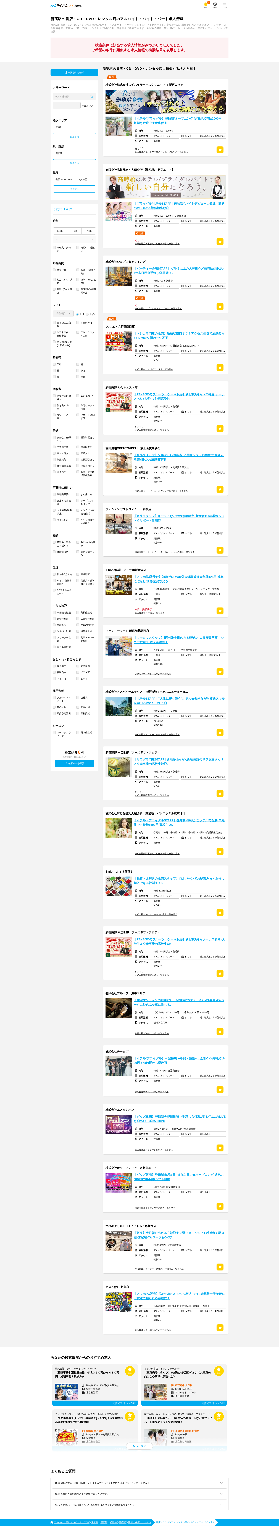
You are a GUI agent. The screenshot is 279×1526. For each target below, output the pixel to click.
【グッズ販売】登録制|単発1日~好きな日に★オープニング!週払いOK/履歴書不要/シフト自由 (179, 1177)
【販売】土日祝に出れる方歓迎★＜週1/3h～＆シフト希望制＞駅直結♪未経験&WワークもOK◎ (179, 1235)
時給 (60, 231)
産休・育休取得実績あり (87, 474)
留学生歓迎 (86, 631)
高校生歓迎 (86, 612)
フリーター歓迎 (64, 639)
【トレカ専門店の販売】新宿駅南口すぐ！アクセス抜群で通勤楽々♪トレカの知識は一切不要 (179, 336)
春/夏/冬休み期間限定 (88, 291)
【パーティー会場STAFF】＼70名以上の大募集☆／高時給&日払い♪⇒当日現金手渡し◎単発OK (179, 271)
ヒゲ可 (84, 678)
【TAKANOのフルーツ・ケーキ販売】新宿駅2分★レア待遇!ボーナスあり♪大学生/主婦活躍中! (179, 397)
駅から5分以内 (64, 574)
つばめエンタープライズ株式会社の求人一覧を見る (159, 1269)
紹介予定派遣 (64, 713)
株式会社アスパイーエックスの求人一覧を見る (157, 734)
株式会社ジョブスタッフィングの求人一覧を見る (158, 308)
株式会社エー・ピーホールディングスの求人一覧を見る (161, 491)
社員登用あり (87, 465)
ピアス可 (85, 672)
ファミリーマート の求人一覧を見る (153, 673)
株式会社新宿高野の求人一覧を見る (152, 430)
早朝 (59, 364)
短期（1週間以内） (88, 272)
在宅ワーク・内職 (87, 407)
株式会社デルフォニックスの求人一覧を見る (156, 914)
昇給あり (85, 453)
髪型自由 (85, 666)
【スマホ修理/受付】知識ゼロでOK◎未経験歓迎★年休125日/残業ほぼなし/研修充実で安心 (178, 579)
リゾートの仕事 (64, 417)
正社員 (84, 697)
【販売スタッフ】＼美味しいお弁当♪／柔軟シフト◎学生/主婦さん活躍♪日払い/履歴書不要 (179, 457)
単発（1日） (63, 270)
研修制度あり (87, 437)
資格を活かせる (87, 554)
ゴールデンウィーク (64, 734)
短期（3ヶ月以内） (88, 281)
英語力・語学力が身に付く (87, 582)
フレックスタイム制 (87, 334)
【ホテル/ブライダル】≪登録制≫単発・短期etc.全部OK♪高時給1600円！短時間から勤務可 (179, 1061)
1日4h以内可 (87, 395)
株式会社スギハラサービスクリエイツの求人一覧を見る (161, 152)
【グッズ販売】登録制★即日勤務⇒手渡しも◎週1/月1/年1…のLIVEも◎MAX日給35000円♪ (180, 1119)
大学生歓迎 (63, 618)
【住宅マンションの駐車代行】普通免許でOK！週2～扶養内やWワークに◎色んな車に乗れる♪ (179, 1002)
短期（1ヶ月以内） (64, 281)
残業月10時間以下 (88, 417)
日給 (74, 231)
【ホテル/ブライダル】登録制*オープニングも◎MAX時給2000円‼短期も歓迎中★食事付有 (178, 121)
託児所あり (63, 472)
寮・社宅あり (64, 453)
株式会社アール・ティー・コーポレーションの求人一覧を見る (164, 552)
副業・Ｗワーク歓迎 (87, 639)
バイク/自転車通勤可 (64, 582)
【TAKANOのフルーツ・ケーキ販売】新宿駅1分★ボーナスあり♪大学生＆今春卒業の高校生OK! (179, 942)
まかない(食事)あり (64, 439)
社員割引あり (87, 459)
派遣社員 (85, 707)
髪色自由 (61, 666)
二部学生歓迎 (87, 618)
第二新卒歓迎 (64, 647)
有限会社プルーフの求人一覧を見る (152, 1033)
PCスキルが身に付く (64, 592)
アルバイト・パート (64, 699)
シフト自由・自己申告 (64, 334)
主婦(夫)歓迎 (87, 625)
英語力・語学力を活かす (64, 544)
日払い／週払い (87, 249)
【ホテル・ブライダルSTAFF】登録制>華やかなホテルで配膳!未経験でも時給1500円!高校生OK (179, 823)
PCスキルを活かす (88, 544)
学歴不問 (61, 625)
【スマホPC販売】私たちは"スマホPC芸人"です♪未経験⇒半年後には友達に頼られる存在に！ (179, 1296)
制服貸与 (61, 459)
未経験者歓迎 (64, 612)
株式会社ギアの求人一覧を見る (150, 613)
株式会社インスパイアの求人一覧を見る (154, 369)
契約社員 (61, 707)
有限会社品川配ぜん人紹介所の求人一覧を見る (157, 243)
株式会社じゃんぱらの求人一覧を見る (153, 1329)
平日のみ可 (86, 322)
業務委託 (85, 713)
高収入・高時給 (64, 249)
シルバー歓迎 (64, 631)
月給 (89, 231)
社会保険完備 (64, 465)
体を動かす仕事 (64, 407)
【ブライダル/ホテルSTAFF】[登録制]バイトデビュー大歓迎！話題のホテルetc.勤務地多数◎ (179, 206)
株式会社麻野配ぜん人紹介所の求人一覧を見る (157, 853)
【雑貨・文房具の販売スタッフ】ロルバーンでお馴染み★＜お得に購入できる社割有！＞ (179, 881)
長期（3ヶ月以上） (64, 291)
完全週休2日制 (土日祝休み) (64, 344)
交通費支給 (63, 447)
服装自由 (61, 672)
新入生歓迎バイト (87, 734)
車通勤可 (85, 574)
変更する (74, 136)
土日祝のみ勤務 (64, 324)
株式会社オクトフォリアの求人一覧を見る (155, 1208)
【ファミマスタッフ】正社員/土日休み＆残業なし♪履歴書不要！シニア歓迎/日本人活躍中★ (179, 640)
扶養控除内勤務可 (64, 397)
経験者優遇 (63, 552)
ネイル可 (61, 678)
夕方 (83, 370)
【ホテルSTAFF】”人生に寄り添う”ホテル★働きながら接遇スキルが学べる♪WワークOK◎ (179, 701)
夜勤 (83, 376)
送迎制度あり (87, 447)
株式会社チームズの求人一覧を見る (152, 1091)
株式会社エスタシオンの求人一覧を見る (154, 1150)
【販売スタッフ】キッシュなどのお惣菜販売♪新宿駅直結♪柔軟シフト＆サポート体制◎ (179, 518)
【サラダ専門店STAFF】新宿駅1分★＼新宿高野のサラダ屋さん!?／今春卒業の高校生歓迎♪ (178, 762)
